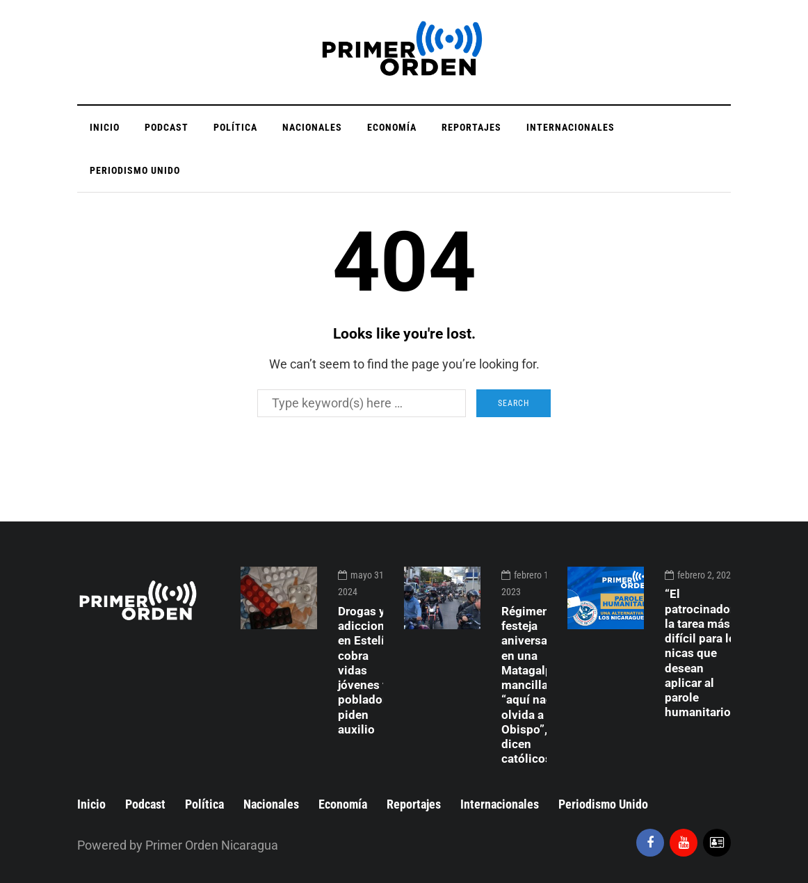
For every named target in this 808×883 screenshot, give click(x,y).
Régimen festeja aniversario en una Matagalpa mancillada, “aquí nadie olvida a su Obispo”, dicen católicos (532, 685)
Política (235, 127)
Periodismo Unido (135, 170)
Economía (392, 127)
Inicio (105, 127)
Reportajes (471, 127)
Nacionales (312, 127)
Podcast (166, 127)
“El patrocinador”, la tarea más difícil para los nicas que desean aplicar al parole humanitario (703, 653)
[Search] (361, 403)
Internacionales (570, 127)
